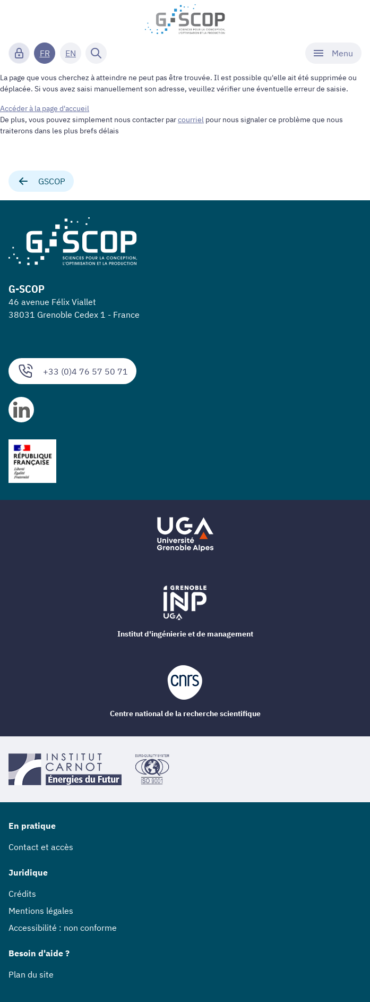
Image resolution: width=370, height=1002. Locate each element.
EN (70, 53)
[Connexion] (19, 53)
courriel (191, 119)
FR (45, 53)
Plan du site (31, 974)
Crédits (22, 893)
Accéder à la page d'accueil (44, 108)
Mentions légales (40, 910)
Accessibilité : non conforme (62, 927)
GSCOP (41, 181)
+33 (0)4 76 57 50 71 (72, 371)
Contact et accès (40, 847)
